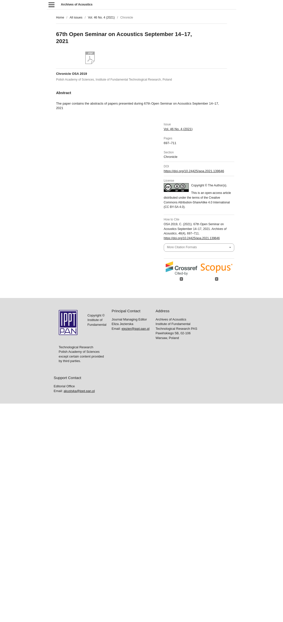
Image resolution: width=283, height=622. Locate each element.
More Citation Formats (182, 247)
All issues (76, 17)
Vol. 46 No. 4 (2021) (101, 17)
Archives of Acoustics (76, 4)
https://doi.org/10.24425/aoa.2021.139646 (194, 171)
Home (60, 17)
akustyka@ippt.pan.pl (79, 391)
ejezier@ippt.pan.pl (135, 329)
